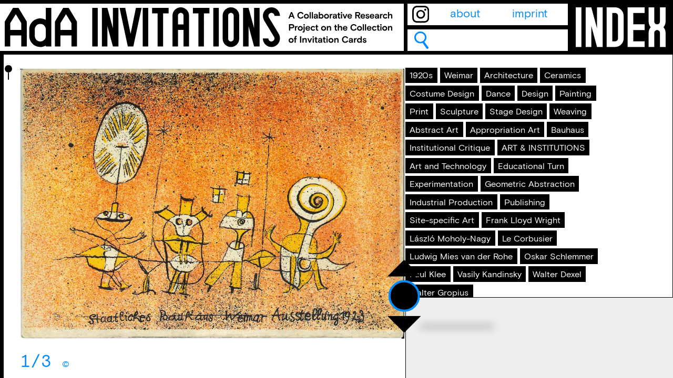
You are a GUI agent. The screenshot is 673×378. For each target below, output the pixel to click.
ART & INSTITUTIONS (470, 273)
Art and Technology (466, 297)
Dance (532, 130)
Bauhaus (542, 226)
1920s (431, 83)
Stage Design (515, 178)
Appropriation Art (461, 226)
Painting (487, 155)
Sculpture (441, 178)
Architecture (447, 107)
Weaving (438, 202)
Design (434, 155)
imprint (529, 14)
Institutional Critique (467, 250)
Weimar (480, 83)
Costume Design (458, 130)
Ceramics (518, 107)
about (465, 14)
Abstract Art (506, 202)
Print (535, 155)
